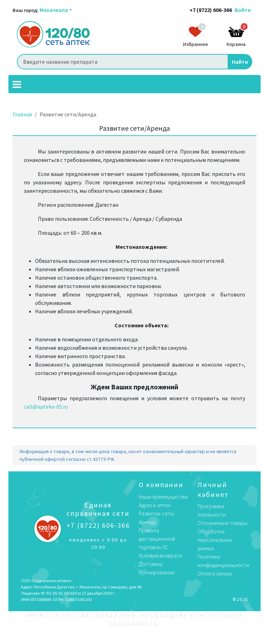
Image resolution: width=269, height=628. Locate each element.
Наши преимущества (163, 496)
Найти (240, 61)
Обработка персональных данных (215, 540)
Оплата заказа (215, 573)
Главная (22, 114)
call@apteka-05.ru (46, 406)
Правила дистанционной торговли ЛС (157, 539)
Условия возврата (160, 555)
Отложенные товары (223, 522)
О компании (161, 484)
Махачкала (54, 9)
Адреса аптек (155, 504)
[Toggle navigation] (16, 84)
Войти (243, 9)
